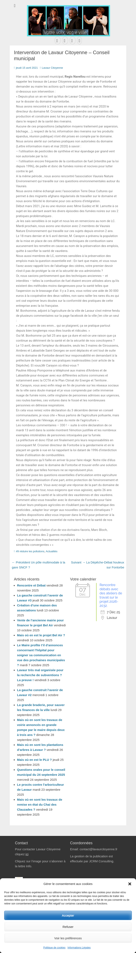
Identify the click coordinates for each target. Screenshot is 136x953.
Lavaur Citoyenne (52, 67)
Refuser (68, 927)
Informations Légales (79, 947)
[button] (130, 884)
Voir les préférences (68, 938)
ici (27, 854)
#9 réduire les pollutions (30, 551)
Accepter (68, 915)
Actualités (51, 551)
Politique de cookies (54, 947)
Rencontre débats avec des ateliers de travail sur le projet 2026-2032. (111, 595)
